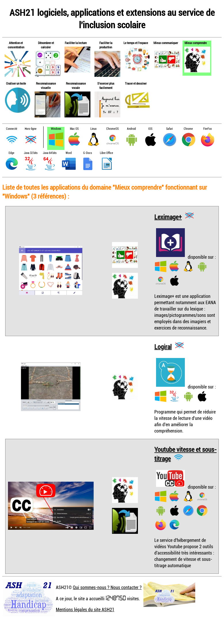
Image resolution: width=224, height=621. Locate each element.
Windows (56, 129)
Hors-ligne (31, 129)
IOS (150, 129)
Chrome (188, 129)
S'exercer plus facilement (105, 85)
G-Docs (87, 153)
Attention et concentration (16, 45)
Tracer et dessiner (136, 83)
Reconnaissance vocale (76, 85)
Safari (169, 129)
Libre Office (106, 153)
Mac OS (74, 129)
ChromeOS (112, 129)
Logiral (163, 346)
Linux (93, 129)
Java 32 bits (30, 153)
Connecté (11, 129)
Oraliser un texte (16, 83)
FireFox (207, 129)
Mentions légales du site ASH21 (85, 609)
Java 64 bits (49, 153)
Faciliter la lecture (76, 43)
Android (131, 129)
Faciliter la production (105, 45)
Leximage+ (168, 216)
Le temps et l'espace (136, 43)
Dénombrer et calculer (46, 45)
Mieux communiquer (165, 43)
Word (69, 153)
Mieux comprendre (196, 43)
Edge (11, 153)
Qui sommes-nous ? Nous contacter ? (107, 587)
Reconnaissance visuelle (46, 85)
